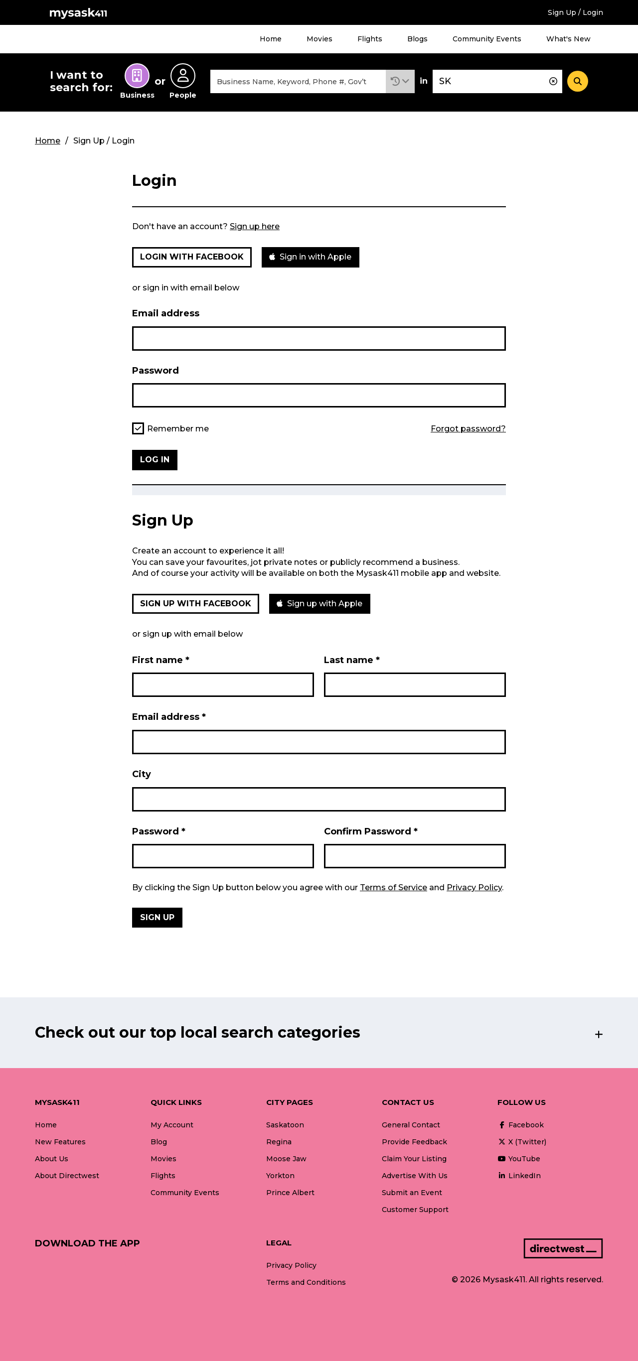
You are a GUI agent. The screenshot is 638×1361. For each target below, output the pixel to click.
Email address (165, 313)
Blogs (417, 38)
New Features (60, 1141)
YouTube (518, 1158)
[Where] (497, 81)
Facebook (520, 1124)
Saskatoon (285, 1124)
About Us (51, 1158)
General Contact (411, 1124)
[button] (400, 81)
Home (271, 38)
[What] (298, 81)
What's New (568, 38)
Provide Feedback (414, 1141)
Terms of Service (393, 887)
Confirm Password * (371, 831)
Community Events (487, 38)
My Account (172, 1124)
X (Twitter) (521, 1141)
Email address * (169, 716)
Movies (319, 38)
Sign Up (157, 917)
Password (155, 370)
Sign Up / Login (575, 12)
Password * (158, 831)
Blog (159, 1141)
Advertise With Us (415, 1175)
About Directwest (67, 1175)
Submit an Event (412, 1192)
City (141, 774)
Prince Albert (290, 1192)
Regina (279, 1141)
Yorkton (280, 1175)
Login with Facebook (192, 257)
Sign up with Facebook (195, 603)
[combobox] (298, 81)
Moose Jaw (286, 1158)
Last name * (352, 660)
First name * (160, 660)
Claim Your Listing (414, 1158)
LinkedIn (519, 1175)
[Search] (577, 81)
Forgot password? (468, 428)
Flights (369, 38)
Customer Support (415, 1209)
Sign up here (255, 226)
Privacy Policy (474, 887)
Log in (154, 459)
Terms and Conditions (306, 1282)
